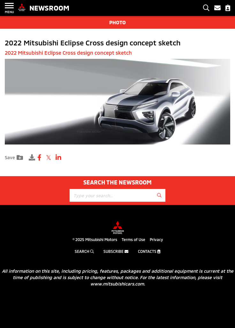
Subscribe (115, 251)
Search (84, 251)
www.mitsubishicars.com (117, 283)
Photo (117, 22)
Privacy (156, 239)
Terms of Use (133, 239)
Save (14, 157)
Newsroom (49, 8)
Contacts (149, 251)
